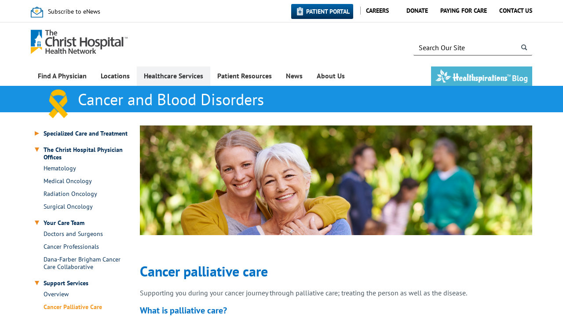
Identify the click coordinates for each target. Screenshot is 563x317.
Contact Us (515, 11)
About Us (331, 75)
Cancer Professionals (71, 247)
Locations (115, 75)
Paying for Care (463, 11)
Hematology (60, 168)
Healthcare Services (173, 75)
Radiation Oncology (70, 194)
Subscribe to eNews (74, 11)
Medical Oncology (68, 181)
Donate (417, 11)
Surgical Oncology (68, 206)
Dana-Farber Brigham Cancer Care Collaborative (82, 263)
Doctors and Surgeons (73, 234)
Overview (56, 294)
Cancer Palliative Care (73, 307)
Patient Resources (244, 75)
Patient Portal (328, 11)
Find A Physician (62, 75)
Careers (377, 11)
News (294, 75)
